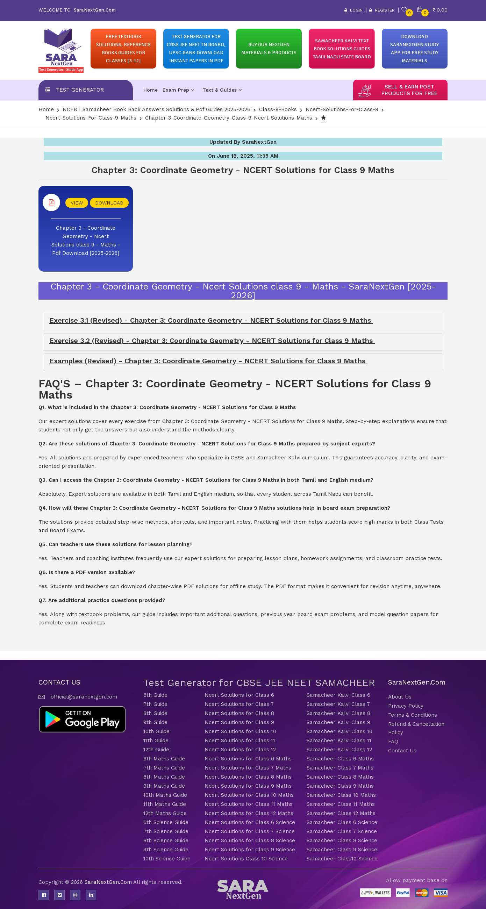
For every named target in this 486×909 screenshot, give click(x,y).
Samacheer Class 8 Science (342, 840)
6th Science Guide (165, 822)
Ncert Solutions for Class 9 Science (250, 849)
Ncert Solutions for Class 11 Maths (249, 804)
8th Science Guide (165, 840)
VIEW (77, 203)
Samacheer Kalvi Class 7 (338, 704)
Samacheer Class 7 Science (342, 831)
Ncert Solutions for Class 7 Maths (248, 768)
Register (382, 10)
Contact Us (402, 750)
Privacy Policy (405, 706)
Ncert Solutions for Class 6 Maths (248, 759)
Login (353, 10)
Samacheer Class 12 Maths (341, 813)
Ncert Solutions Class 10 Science (246, 859)
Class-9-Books (278, 109)
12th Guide (156, 749)
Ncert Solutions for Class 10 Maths (249, 795)
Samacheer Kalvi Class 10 (339, 731)
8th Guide (155, 713)
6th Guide (155, 695)
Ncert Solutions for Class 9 (239, 722)
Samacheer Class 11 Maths (341, 804)
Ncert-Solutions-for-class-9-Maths (90, 118)
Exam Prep (178, 90)
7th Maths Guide (164, 768)
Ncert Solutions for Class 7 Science (250, 831)
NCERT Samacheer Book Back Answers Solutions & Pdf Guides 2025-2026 (156, 109)
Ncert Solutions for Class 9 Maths (248, 786)
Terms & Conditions (412, 715)
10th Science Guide (167, 859)
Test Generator (80, 90)
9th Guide (155, 722)
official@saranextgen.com (84, 697)
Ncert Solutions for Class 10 (240, 731)
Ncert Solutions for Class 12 (240, 749)
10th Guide (156, 731)
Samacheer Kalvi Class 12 (339, 749)
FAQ (393, 741)
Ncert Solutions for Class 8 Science (250, 840)
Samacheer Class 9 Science (342, 849)
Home (150, 90)
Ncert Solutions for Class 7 (239, 704)
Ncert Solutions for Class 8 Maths (248, 777)
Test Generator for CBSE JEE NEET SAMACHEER (259, 682)
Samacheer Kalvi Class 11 (339, 740)
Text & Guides (222, 90)
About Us (400, 697)
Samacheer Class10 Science (342, 859)
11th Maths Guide (164, 804)
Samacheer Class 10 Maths (341, 795)
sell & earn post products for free (409, 90)
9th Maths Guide (164, 786)
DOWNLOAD (109, 203)
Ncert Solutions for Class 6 (239, 695)
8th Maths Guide (164, 777)
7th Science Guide (165, 831)
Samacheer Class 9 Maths (340, 786)
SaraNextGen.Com (109, 882)
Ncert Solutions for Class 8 (239, 713)
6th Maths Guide (164, 759)
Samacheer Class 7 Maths (340, 768)
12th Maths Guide (165, 813)
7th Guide (155, 704)
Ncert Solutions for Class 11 (240, 740)
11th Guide (156, 740)
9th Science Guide (165, 849)
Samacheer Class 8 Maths (340, 777)
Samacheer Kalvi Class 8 (338, 713)
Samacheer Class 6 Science (342, 822)
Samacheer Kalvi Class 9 (338, 722)
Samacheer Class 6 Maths (340, 759)
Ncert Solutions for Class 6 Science (250, 822)
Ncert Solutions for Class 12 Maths (249, 813)
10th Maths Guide (165, 795)
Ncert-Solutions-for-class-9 (342, 109)
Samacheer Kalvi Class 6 (338, 695)
